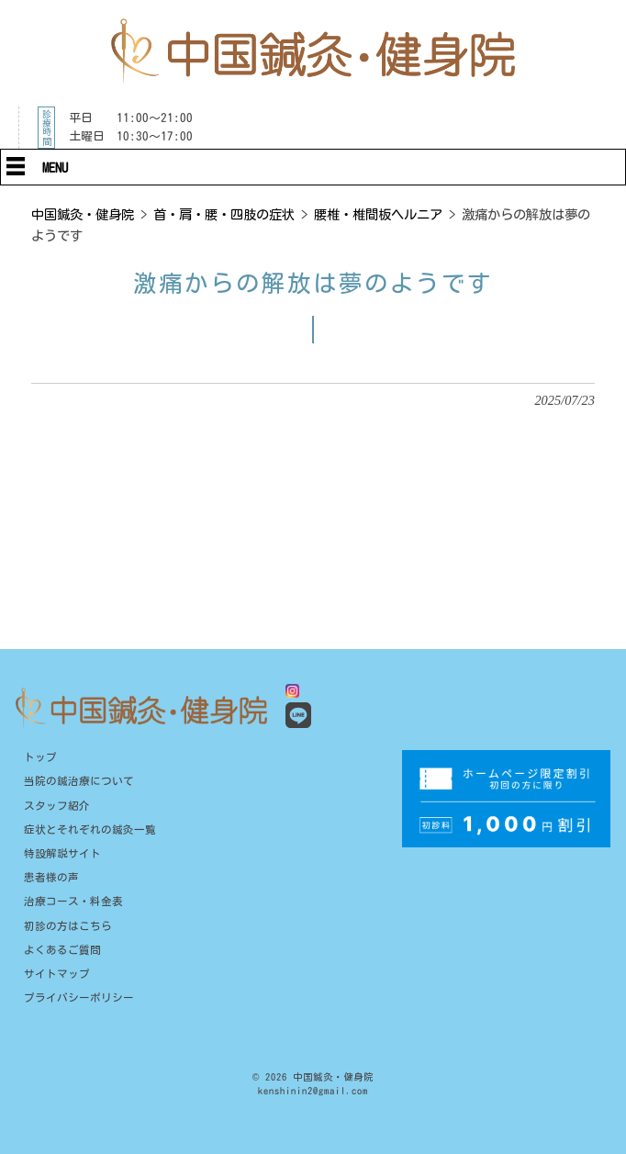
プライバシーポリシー (79, 997)
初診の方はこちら (68, 926)
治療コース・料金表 (73, 901)
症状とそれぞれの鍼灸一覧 (90, 829)
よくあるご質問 (62, 950)
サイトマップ (57, 974)
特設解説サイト (62, 853)
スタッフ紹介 (57, 806)
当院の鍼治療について (79, 781)
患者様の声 (51, 877)
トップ (40, 757)
